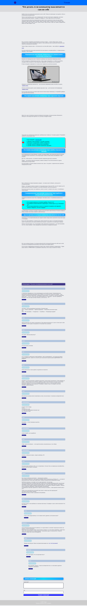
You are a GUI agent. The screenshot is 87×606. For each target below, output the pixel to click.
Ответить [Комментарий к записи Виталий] (24, 387)
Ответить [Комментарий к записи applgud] (24, 494)
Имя (24, 590)
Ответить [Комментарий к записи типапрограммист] (24, 413)
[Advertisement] (43, 32)
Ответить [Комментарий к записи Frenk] (24, 313)
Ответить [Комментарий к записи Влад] (24, 506)
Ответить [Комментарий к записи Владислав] (24, 534)
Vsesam (67, 2)
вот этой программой (53, 543)
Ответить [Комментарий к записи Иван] (24, 299)
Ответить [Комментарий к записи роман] (24, 347)
